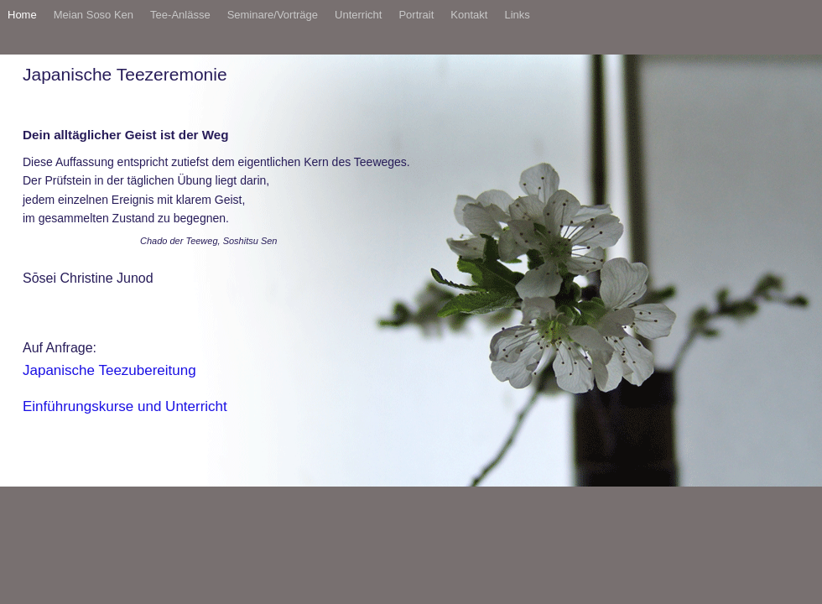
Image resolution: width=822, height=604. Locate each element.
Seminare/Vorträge (272, 14)
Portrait (416, 14)
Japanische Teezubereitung (109, 370)
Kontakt (468, 14)
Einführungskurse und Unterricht (125, 406)
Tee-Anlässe (180, 14)
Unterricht (358, 14)
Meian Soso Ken (93, 14)
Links (516, 14)
